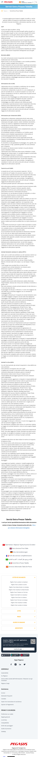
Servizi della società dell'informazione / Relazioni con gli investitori (16, 679)
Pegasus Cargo (5, 683)
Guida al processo (6, 728)
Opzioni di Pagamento (7, 704)
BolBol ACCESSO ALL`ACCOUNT (27, 2)
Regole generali (5, 717)
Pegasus (6, 11)
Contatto (3, 699)
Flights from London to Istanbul (19, 582)
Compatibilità (5, 723)
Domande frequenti (6, 696)
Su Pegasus (4, 676)
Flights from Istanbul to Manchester (19, 590)
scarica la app (19, 649)
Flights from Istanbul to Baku (19, 602)
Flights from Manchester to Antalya (19, 587)
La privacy (4, 720)
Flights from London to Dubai (19, 605)
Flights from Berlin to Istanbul (19, 595)
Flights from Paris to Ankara (19, 597)
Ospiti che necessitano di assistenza (11, 701)
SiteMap (3, 731)
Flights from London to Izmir (19, 584)
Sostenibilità (4, 673)
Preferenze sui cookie (7, 714)
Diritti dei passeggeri (7, 725)
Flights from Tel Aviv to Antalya (18, 600)
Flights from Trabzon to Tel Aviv (19, 592)
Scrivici (3, 693)
